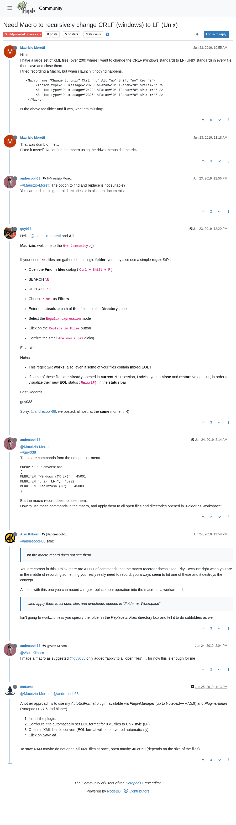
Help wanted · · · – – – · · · (22, 34)
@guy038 (28, 452)
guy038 (25, 229)
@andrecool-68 (43, 411)
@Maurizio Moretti (57, 178)
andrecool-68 (30, 178)
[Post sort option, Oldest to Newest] (197, 34)
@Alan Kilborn (55, 646)
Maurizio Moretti (32, 48)
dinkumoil (27, 687)
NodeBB (114, 791)
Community (50, 8)
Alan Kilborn (29, 534)
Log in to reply (216, 34)
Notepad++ (134, 783)
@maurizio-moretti (46, 236)
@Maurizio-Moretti (35, 185)
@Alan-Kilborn (32, 653)
